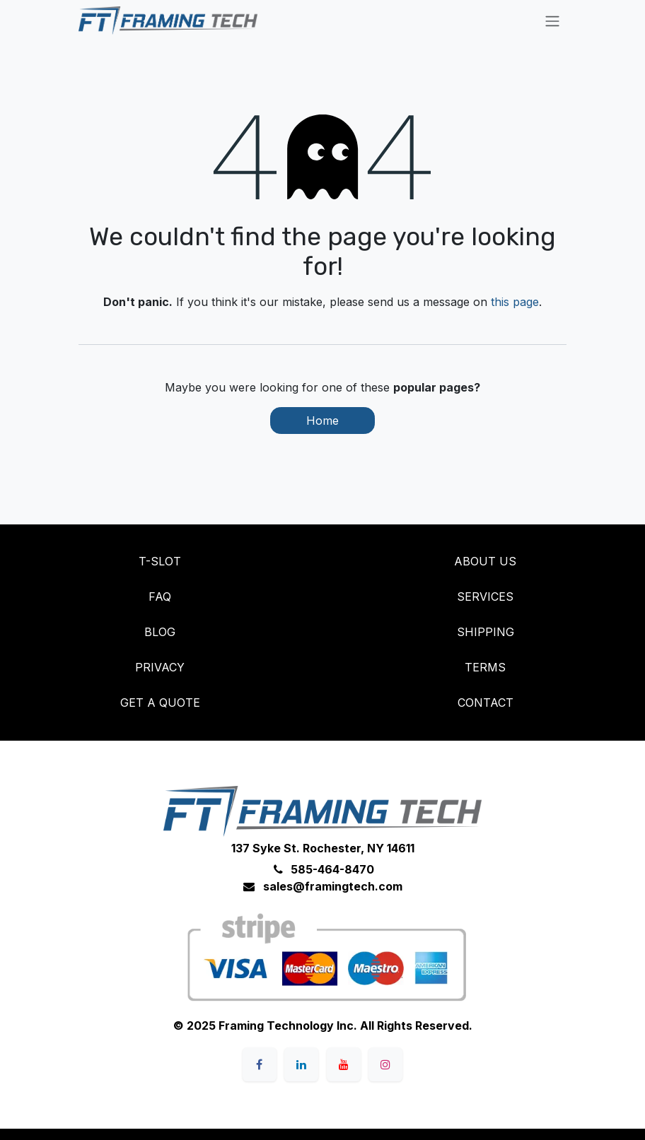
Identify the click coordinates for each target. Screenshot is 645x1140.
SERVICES (485, 596)
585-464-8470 (332, 869)
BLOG (159, 632)
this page (515, 302)
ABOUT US (485, 561)
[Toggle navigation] (552, 20)
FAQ (160, 596)
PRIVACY (160, 667)
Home (322, 420)
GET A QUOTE (160, 702)
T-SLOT (160, 561)
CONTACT (485, 702)
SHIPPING (485, 632)
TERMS (485, 667)
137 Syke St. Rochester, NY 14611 (322, 848)
